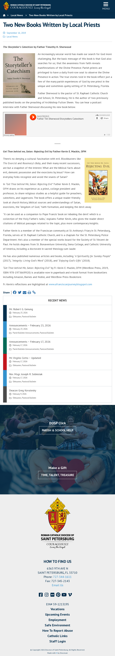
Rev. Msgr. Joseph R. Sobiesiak (25, 374)
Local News (12, 36)
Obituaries (17, 316)
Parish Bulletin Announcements (26, 333)
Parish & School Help (57, 430)
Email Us (57, 585)
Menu (106, 5)
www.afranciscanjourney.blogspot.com (70, 284)
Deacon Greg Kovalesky (22, 390)
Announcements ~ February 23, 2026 (30, 325)
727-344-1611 (62, 577)
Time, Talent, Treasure (57, 475)
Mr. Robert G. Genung (21, 309)
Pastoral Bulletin (29, 316)
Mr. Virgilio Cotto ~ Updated (25, 358)
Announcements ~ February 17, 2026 (29, 341)
